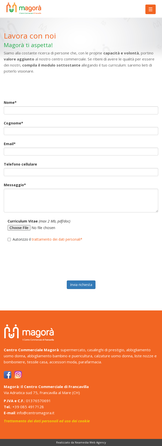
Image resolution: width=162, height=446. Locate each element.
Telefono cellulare (20, 164)
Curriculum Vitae (39, 221)
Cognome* (13, 123)
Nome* (10, 102)
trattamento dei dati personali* (57, 239)
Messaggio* (15, 184)
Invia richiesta (81, 284)
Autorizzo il (45, 239)
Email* (10, 143)
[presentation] (42, 264)
